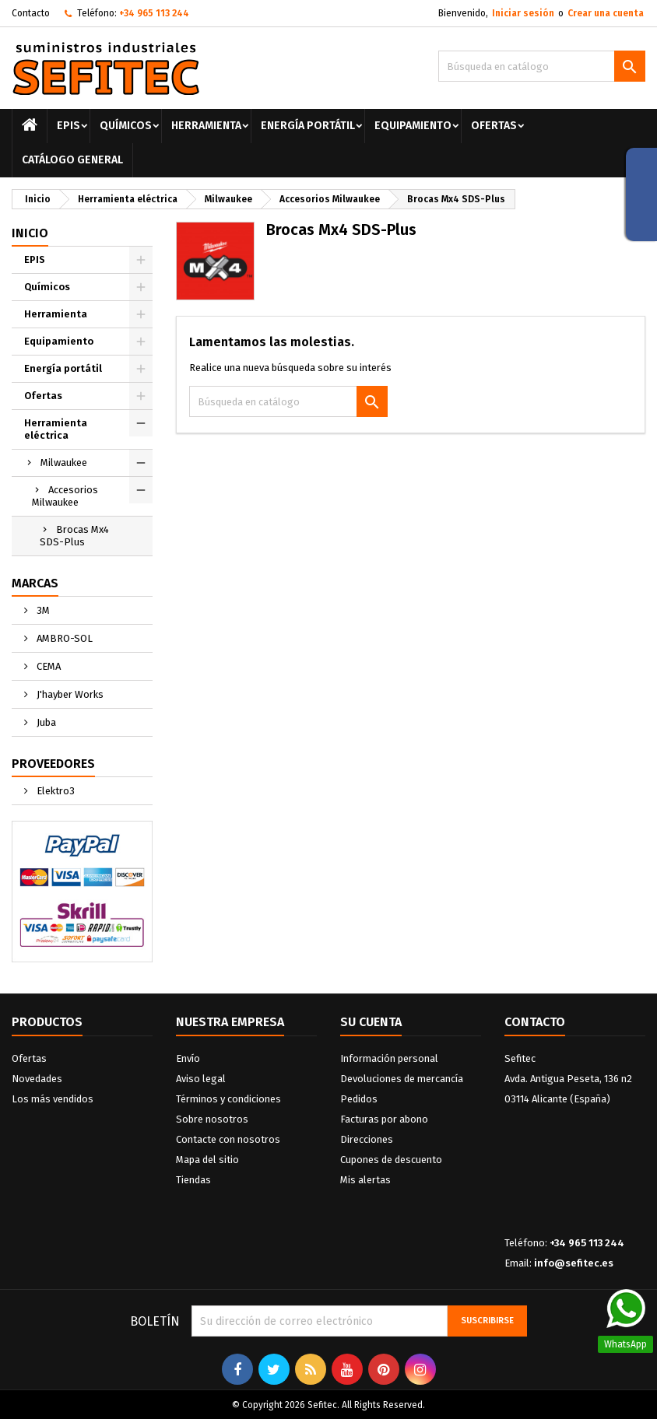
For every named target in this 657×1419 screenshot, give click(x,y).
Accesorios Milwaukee (65, 496)
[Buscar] (541, 66)
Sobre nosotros (212, 1119)
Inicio (30, 233)
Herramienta (206, 125)
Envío (188, 1058)
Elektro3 (54, 791)
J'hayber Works (69, 694)
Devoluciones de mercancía (401, 1078)
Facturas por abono (384, 1119)
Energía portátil (308, 125)
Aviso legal (201, 1078)
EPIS (68, 125)
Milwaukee (63, 462)
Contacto (31, 13)
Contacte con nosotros (228, 1139)
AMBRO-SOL (63, 638)
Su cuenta (371, 1021)
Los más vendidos (52, 1099)
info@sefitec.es (573, 1263)
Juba (45, 722)
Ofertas (494, 125)
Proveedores (53, 763)
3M (42, 610)
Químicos (126, 125)
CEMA (47, 666)
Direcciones (366, 1139)
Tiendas (193, 1180)
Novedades (37, 1078)
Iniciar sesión (523, 13)
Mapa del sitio (207, 1159)
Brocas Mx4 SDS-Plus (74, 536)
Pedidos (359, 1099)
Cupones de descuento (391, 1159)
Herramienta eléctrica (55, 429)
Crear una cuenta (605, 13)
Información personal (389, 1058)
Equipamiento (412, 125)
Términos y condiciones (228, 1099)
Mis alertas (365, 1180)
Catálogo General (72, 159)
